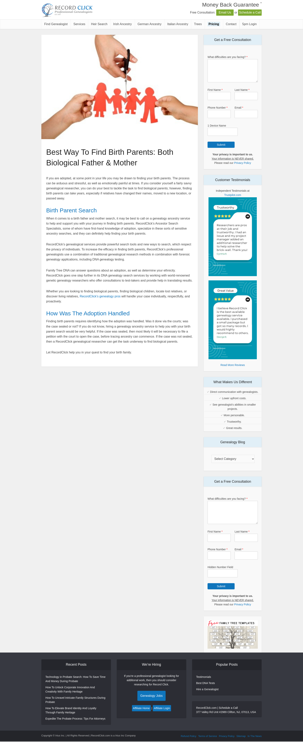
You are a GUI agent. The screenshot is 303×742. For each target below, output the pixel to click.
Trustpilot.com (232, 195)
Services (79, 24)
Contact (231, 24)
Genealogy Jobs (151, 695)
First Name (215, 89)
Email (239, 107)
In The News (255, 736)
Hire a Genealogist (207, 689)
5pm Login (249, 24)
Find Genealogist (56, 24)
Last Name (242, 89)
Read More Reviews (232, 365)
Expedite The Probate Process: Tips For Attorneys (75, 718)
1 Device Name (217, 125)
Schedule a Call (250, 12)
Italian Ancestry (177, 24)
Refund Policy (188, 736)
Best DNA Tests (205, 683)
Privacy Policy (242, 162)
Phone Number (218, 107)
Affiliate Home (141, 708)
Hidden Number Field (220, 567)
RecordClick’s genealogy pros (100, 296)
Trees (198, 24)
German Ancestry (150, 24)
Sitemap (241, 736)
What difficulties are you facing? (228, 57)
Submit (221, 144)
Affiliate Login (162, 708)
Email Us (225, 12)
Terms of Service (207, 736)
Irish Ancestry (122, 24)
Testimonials (203, 676)
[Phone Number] (219, 114)
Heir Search (99, 24)
